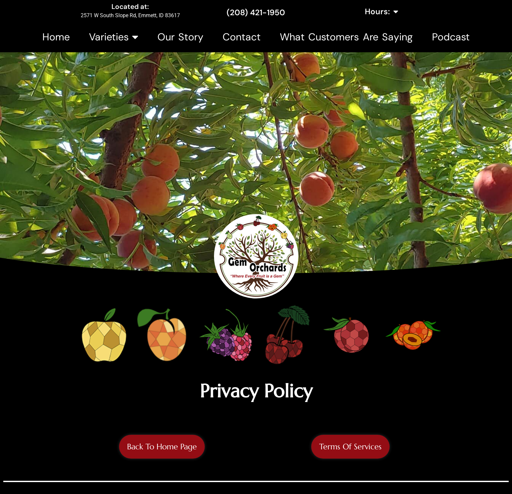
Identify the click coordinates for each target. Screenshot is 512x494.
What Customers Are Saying (346, 36)
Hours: (381, 11)
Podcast (451, 36)
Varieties (113, 37)
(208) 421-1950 (256, 12)
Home (56, 36)
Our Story (180, 36)
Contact (242, 36)
